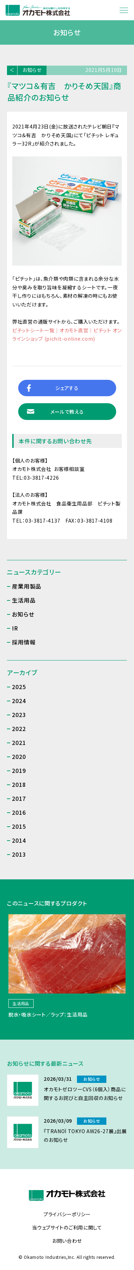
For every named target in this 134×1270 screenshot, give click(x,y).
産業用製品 (26, 586)
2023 (19, 714)
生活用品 (23, 600)
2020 (19, 756)
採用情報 (23, 642)
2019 (19, 770)
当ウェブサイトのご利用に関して (67, 1228)
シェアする (67, 387)
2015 (19, 826)
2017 (19, 798)
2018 (19, 784)
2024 (19, 700)
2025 (19, 686)
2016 (19, 812)
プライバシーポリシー (67, 1214)
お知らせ (32, 69)
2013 (19, 854)
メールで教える (67, 411)
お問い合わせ (67, 1241)
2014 (19, 840)
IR (15, 628)
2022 (19, 728)
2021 (19, 742)
